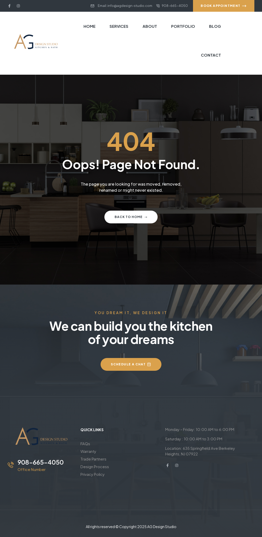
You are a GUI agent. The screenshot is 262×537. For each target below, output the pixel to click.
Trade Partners (93, 458)
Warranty (88, 451)
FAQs (85, 443)
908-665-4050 (41, 462)
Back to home (131, 217)
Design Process (94, 466)
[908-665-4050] (11, 465)
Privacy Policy (92, 474)
